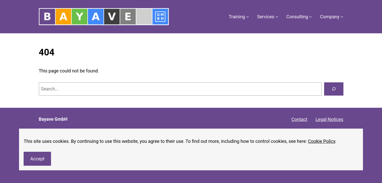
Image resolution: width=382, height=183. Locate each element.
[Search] (333, 89)
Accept (37, 158)
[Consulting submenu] (310, 16)
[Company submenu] (342, 16)
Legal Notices (329, 119)
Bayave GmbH (53, 119)
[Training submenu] (247, 16)
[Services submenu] (276, 16)
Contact (299, 119)
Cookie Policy (321, 141)
